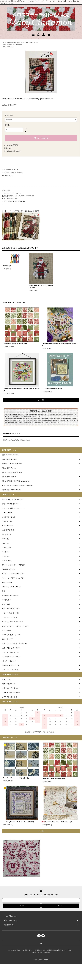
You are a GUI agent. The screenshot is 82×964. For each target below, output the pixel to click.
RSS (45, 952)
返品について (8, 148)
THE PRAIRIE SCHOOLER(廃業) (30, 42)
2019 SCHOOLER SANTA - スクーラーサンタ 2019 (41, 286)
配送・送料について (30, 950)
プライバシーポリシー (66, 950)
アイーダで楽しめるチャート (15, 44)
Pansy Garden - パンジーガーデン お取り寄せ (18, 822)
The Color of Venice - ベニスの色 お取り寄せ (16, 778)
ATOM (48, 952)
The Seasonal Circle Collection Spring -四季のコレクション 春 (59, 344)
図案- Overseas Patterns (14, 42)
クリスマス (10, 46)
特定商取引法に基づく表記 (12, 151)
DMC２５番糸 (7, 266)
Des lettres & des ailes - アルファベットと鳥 (57, 822)
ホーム (4, 42)
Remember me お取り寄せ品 (52, 388)
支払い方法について (18, 950)
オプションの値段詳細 (11, 145)
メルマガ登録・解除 (37, 952)
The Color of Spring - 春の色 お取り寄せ (15, 343)
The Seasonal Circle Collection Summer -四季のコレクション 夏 (22, 389)
